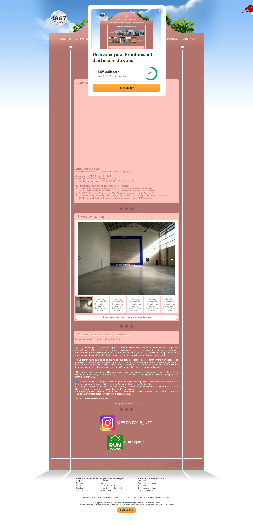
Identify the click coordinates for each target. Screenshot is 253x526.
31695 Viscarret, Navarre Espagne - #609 (98, 198)
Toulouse (142, 486)
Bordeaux (142, 481)
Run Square (126, 442)
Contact (188, 38)
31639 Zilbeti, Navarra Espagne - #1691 (98, 188)
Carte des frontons (123, 497)
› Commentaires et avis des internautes (102, 334)
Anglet (79, 481)
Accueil (65, 38)
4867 (58, 18)
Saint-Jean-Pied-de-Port (111, 488)
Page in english (152, 497)
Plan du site (110, 497)
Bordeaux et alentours (147, 483)
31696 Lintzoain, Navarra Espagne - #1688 (99, 191)
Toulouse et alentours (147, 488)
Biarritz (79, 486)
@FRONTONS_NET (126, 422)
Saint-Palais (106, 490)
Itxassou (104, 483)
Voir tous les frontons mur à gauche (95, 399)
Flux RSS (141, 497)
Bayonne (80, 483)
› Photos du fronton (89, 216)
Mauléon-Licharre (108, 486)
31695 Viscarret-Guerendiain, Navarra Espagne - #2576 (105, 195)
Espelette (105, 481)
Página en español (166, 497)
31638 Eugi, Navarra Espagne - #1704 (97, 193)
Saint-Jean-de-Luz (84, 490)
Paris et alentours (145, 490)
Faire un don (126, 510)
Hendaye (80, 488)
